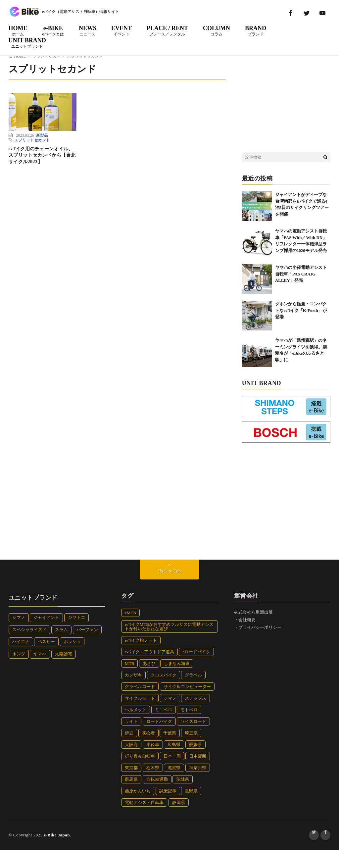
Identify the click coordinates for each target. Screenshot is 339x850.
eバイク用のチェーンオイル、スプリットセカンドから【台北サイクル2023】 (42, 155)
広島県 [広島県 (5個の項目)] (174, 744)
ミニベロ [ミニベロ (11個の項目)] (163, 709)
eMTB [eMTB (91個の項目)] (130, 612)
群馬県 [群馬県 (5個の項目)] (131, 779)
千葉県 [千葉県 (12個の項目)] (169, 732)
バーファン (87, 629)
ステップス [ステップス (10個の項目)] (195, 698)
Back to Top (169, 571)
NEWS (87, 30)
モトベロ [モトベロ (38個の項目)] (189, 709)
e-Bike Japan (57, 834)
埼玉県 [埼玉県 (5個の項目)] (191, 732)
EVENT (121, 30)
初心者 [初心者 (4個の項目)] (148, 732)
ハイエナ (20, 641)
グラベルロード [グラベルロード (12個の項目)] (140, 686)
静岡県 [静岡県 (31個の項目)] (178, 802)
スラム (61, 629)
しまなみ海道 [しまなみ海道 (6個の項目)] (177, 663)
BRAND (255, 30)
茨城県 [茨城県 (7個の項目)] (182, 779)
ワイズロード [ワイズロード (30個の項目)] (193, 721)
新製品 (42, 135)
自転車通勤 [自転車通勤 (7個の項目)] (157, 779)
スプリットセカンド (32, 140)
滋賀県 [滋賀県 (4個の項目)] (174, 767)
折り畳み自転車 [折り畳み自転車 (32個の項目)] (140, 756)
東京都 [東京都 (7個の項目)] (131, 767)
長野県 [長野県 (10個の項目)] (191, 790)
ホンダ (18, 653)
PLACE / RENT (167, 30)
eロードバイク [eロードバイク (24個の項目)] (196, 651)
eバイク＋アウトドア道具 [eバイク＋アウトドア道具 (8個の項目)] (149, 651)
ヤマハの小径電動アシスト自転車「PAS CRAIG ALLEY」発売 (301, 274)
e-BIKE (53, 30)
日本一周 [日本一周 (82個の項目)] (172, 756)
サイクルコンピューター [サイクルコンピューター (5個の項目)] (187, 686)
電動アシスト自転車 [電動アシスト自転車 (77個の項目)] (144, 802)
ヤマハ (39, 653)
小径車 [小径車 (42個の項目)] (152, 744)
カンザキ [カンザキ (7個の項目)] (133, 675)
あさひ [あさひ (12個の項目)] (149, 663)
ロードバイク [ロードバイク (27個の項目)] (159, 721)
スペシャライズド (29, 629)
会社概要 (247, 619)
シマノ (18, 617)
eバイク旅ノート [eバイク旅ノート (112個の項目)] (141, 640)
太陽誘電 (63, 653)
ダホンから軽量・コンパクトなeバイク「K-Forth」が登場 (301, 310)
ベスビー (46, 641)
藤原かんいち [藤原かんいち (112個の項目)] (138, 790)
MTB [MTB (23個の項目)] (129, 663)
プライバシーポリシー (259, 627)
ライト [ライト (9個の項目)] (131, 721)
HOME (18, 30)
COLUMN (216, 30)
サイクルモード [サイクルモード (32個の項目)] (140, 698)
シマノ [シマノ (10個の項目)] (170, 698)
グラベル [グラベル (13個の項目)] (193, 675)
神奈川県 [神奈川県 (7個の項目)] (197, 767)
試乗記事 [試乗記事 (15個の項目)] (167, 790)
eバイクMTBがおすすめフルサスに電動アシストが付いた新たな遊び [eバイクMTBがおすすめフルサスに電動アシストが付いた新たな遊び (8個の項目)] (169, 626)
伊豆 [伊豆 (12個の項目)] (129, 732)
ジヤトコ (76, 617)
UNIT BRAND (27, 42)
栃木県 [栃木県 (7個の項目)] (152, 767)
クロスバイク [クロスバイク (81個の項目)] (163, 675)
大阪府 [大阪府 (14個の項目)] (131, 744)
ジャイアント (46, 617)
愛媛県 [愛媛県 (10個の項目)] (195, 744)
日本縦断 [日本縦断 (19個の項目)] (197, 756)
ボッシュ (72, 641)
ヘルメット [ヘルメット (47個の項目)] (135, 709)
